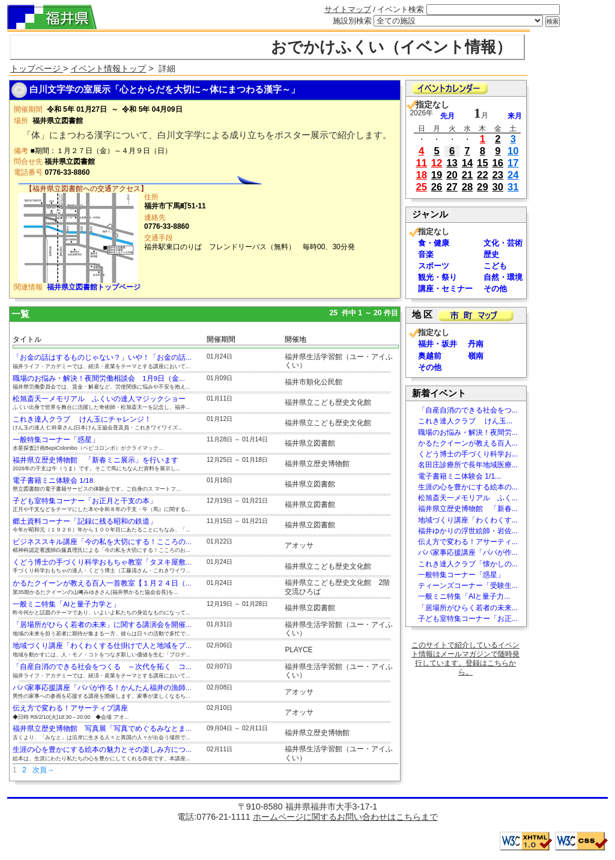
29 (482, 187)
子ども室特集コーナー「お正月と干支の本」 (85, 501)
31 (513, 187)
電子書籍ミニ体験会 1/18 (53, 480)
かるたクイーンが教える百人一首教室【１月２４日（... (102, 583)
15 (482, 163)
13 (452, 163)
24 (513, 175)
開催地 (295, 339)
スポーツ (433, 265)
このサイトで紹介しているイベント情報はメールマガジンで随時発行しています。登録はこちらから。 (465, 658)
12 (437, 163)
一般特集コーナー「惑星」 (56, 439)
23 (498, 175)
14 (467, 163)
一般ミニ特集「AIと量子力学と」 (66, 604)
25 (421, 187)
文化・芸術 (503, 242)
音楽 (426, 254)
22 (482, 175)
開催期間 (221, 339)
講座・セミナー (445, 288)
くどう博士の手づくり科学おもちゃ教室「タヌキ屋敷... (102, 562)
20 (452, 175)
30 (498, 187)
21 (467, 175)
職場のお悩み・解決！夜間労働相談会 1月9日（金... (99, 378)
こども (495, 265)
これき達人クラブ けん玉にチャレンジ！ (82, 419)
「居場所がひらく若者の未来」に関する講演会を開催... (102, 624)
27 (452, 187)
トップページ (36, 68)
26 (437, 187)
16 (498, 163)
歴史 (491, 254)
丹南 (475, 343)
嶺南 (475, 355)
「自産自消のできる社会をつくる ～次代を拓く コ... (102, 666)
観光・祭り (437, 277)
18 (421, 175)
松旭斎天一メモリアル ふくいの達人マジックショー (99, 399)
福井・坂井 (437, 343)
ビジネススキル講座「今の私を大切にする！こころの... (102, 542)
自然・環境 (503, 277)
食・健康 (433, 242)
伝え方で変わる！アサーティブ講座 (70, 708)
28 (467, 187)
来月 (514, 116)
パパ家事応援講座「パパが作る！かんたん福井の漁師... (102, 687)
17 (513, 163)
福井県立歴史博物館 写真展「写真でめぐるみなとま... (102, 728)
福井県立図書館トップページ (94, 287)
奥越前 (429, 355)
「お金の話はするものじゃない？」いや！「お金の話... (102, 357)
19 (437, 175)
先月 (447, 116)
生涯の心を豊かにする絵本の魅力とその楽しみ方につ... (102, 749)
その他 (495, 288)
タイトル (27, 339)
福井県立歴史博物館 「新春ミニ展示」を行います (95, 460)
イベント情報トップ (108, 68)
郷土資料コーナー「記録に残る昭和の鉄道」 (85, 521)
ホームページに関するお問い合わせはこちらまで (345, 817)
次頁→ (43, 770)
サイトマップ (347, 9)
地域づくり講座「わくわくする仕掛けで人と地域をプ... (102, 645)
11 (421, 163)
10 (513, 151)
